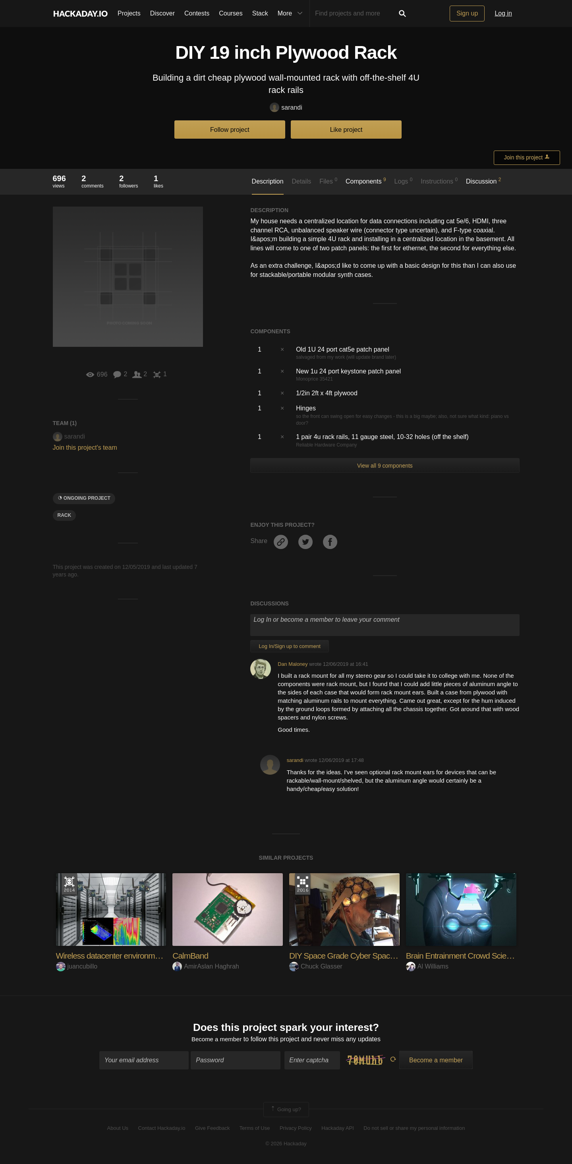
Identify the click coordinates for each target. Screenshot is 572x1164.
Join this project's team (85, 447)
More (292, 13)
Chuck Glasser (315, 966)
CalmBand (191, 956)
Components (366, 181)
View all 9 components (385, 465)
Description (268, 181)
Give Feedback (212, 1129)
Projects (129, 13)
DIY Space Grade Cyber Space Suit (352, 956)
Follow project (229, 129)
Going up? (285, 1110)
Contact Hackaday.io (162, 1129)
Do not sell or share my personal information (414, 1129)
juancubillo (77, 966)
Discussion (483, 181)
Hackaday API (337, 1129)
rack (65, 515)
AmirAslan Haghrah (205, 966)
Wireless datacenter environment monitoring (133, 956)
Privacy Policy (296, 1129)
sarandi (286, 107)
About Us (117, 1129)
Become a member (216, 1039)
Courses (231, 13)
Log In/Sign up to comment (289, 646)
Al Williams (427, 966)
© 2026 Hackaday (286, 1144)
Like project (346, 129)
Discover (162, 13)
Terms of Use (255, 1129)
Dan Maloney (292, 664)
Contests (196, 13)
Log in (503, 13)
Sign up (467, 13)
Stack (260, 13)
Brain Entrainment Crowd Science (465, 956)
